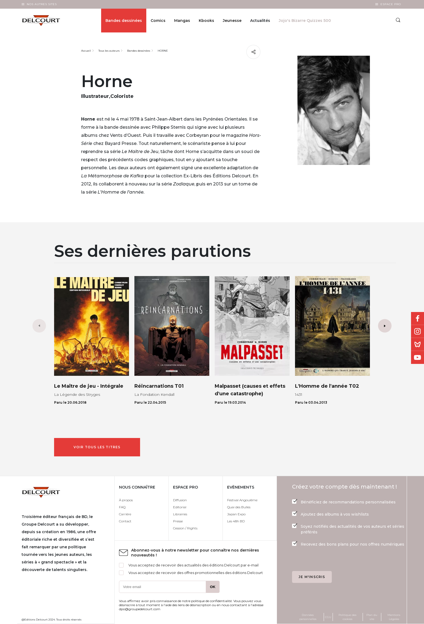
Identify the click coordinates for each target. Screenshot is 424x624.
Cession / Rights (185, 528)
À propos (126, 500)
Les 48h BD (236, 521)
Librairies (180, 514)
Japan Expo (236, 514)
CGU (328, 617)
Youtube (417, 357)
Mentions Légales (393, 617)
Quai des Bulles (238, 507)
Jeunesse (232, 20)
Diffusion (180, 500)
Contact (125, 521)
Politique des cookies (347, 617)
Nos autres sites (42, 4)
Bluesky (417, 344)
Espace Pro (390, 4)
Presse (178, 521)
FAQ (122, 507)
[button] (385, 326)
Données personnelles (307, 617)
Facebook (417, 318)
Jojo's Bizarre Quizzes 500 (305, 20)
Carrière (125, 514)
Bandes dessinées (123, 20)
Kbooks (206, 20)
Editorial (179, 507)
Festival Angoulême (242, 500)
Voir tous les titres (97, 447)
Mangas (182, 20)
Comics (158, 20)
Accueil (86, 50)
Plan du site (371, 617)
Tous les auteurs (109, 50)
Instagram (417, 331)
